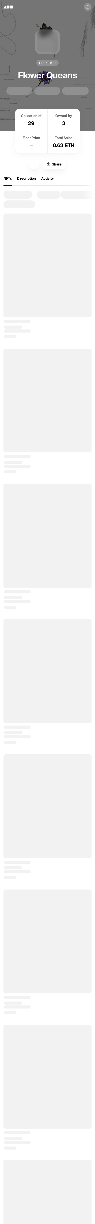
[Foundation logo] (8, 7)
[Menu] (34, 164)
